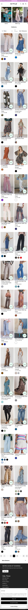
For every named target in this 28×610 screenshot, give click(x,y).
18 (10, 555)
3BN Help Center (5, 578)
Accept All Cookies (14, 602)
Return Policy (4, 579)
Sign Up (5, 571)
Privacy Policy (5, 585)
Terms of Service (5, 587)
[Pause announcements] (27, 1)
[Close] (26, 589)
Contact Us (4, 583)
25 (23, 555)
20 (17, 555)
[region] (14, 598)
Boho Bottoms (14, 560)
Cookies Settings (14, 606)
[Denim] (6, 16)
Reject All (14, 598)
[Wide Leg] (17, 16)
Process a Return (5, 581)
